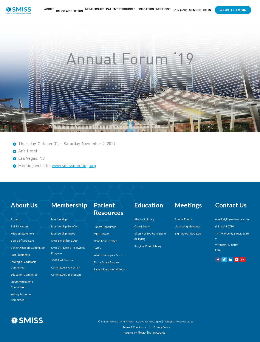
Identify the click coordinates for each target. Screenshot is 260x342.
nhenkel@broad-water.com (232, 219)
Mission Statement (22, 233)
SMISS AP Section (69, 11)
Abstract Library (144, 219)
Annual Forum (183, 219)
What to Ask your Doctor (109, 255)
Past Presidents (20, 254)
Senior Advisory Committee (28, 247)
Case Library (142, 226)
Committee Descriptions (66, 274)
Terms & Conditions (134, 327)
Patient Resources (121, 9)
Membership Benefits (64, 226)
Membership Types (63, 233)
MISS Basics (101, 234)
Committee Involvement (65, 267)
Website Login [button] (233, 10)
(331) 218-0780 (224, 226)
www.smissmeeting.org (74, 165)
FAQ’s (97, 248)
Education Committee (24, 274)
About (49, 9)
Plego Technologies (152, 332)
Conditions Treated (106, 241)
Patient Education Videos (109, 269)
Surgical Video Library (147, 246)
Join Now (180, 10)
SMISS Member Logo (64, 240)
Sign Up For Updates (188, 233)
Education (146, 9)
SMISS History (19, 226)
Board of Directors (22, 240)
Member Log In (200, 10)
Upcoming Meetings (187, 226)
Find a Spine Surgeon (107, 262)
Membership (94, 9)
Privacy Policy (161, 327)
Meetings (163, 9)
